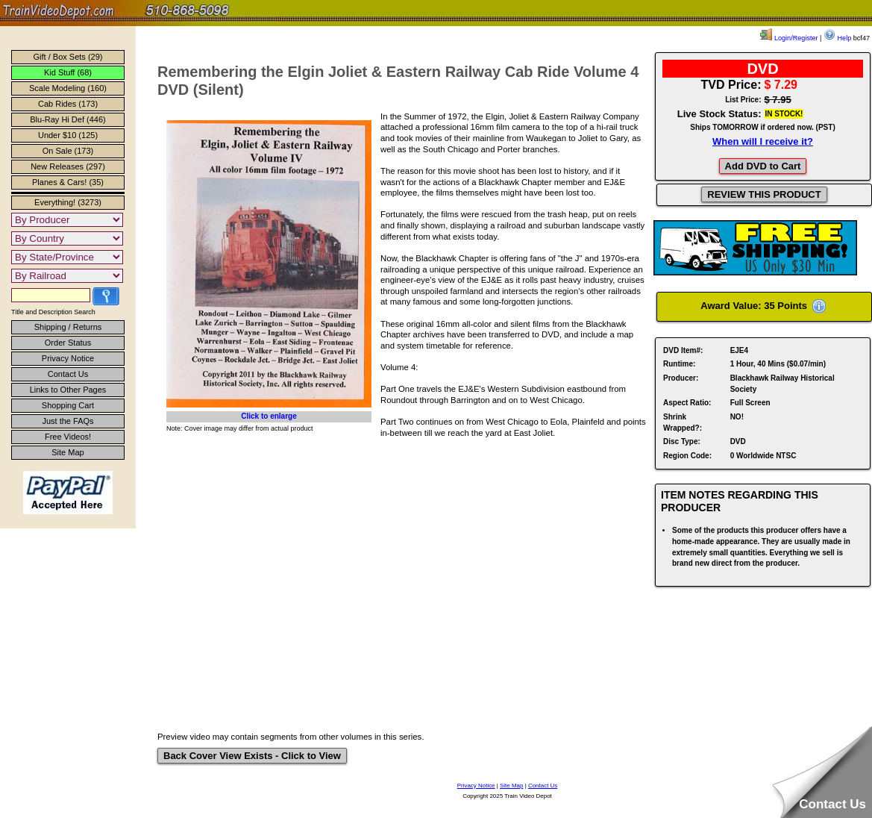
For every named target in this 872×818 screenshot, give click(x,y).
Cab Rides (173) (68, 103)
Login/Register (789, 38)
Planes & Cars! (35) (68, 182)
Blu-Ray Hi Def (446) (67, 119)
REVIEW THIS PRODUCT (764, 194)
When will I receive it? (762, 141)
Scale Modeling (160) (68, 88)
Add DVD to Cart (763, 166)
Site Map (67, 452)
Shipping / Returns (68, 326)
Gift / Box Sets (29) (68, 56)
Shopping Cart (68, 405)
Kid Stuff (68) (68, 72)
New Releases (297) (68, 166)
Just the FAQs (67, 420)
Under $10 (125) (68, 135)
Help (837, 38)
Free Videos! (68, 436)
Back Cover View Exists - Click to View (252, 755)
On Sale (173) (68, 150)
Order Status (68, 342)
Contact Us (68, 373)
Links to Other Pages (68, 389)
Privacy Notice (68, 358)
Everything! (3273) (67, 202)
